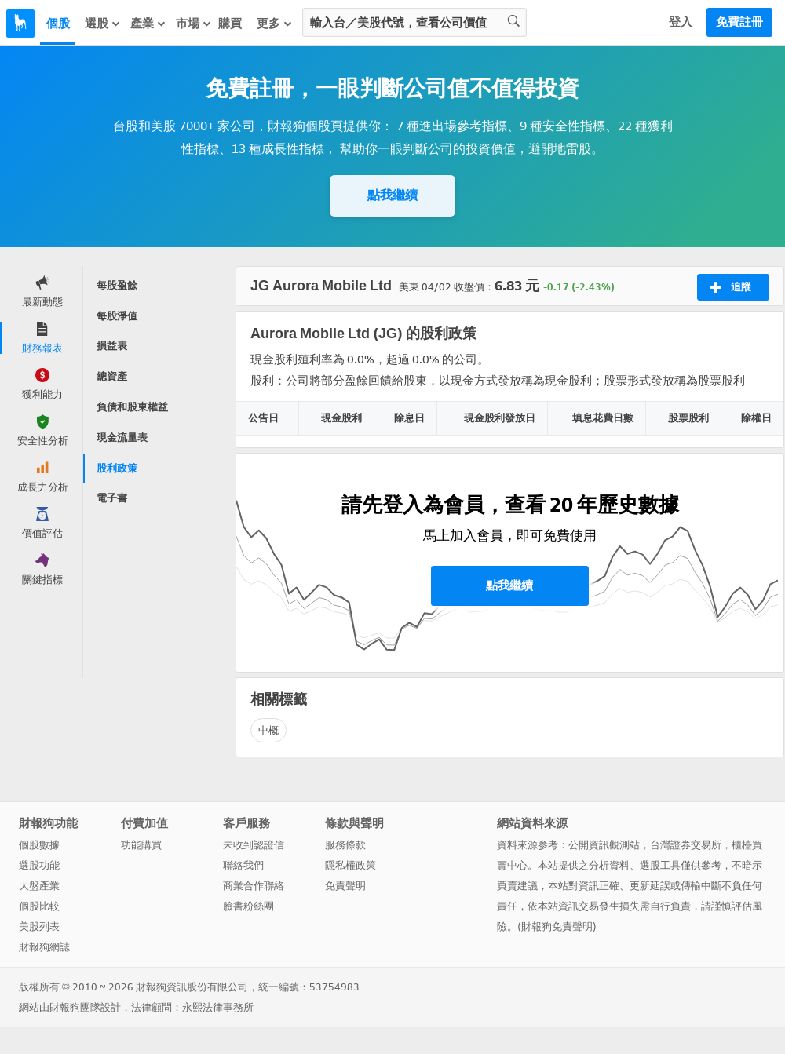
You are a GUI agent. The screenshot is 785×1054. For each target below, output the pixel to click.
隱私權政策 (350, 865)
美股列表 (39, 926)
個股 (58, 23)
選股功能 (39, 865)
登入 (680, 22)
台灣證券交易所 (685, 845)
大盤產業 (39, 886)
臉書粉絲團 (248, 906)
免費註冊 (739, 22)
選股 (103, 23)
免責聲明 (345, 886)
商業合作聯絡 (253, 886)
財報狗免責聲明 (557, 926)
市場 (194, 23)
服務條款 (345, 845)
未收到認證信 (253, 845)
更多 (275, 23)
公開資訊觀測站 (604, 845)
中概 (268, 730)
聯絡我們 (243, 865)
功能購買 (141, 845)
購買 (230, 23)
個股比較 (39, 906)
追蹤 (730, 287)
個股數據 (39, 845)
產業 (148, 23)
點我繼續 (392, 195)
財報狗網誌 (44, 947)
